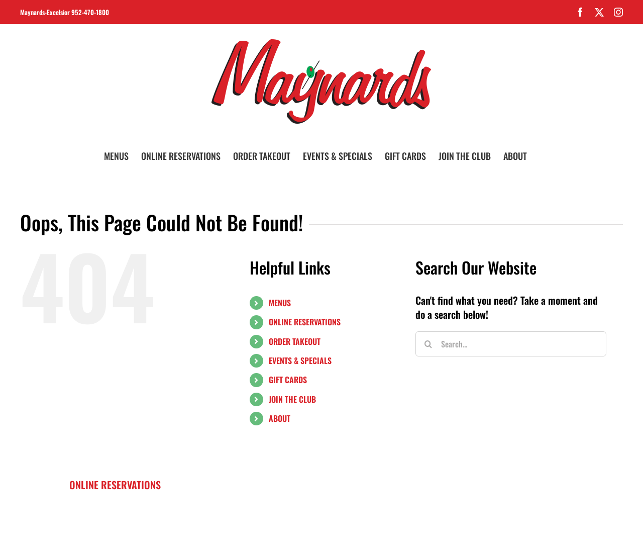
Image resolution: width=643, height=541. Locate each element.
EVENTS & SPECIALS (300, 360)
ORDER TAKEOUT (294, 341)
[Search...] (510, 343)
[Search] (428, 343)
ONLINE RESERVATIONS (305, 322)
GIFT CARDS (288, 380)
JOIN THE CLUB (292, 399)
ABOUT (279, 418)
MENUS (280, 303)
